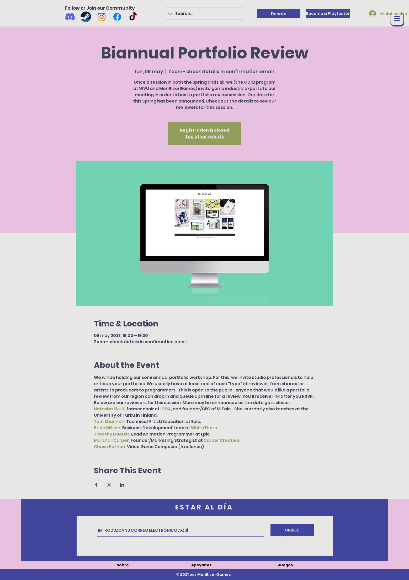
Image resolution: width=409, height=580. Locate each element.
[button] (397, 19)
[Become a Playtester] (328, 13)
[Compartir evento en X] (109, 485)
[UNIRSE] (292, 530)
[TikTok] (133, 17)
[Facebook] (117, 17)
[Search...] (204, 13)
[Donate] (278, 13)
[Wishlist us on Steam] (86, 17)
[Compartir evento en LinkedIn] (122, 485)
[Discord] (70, 17)
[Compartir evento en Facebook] (96, 485)
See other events (204, 136)
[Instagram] (101, 17)
